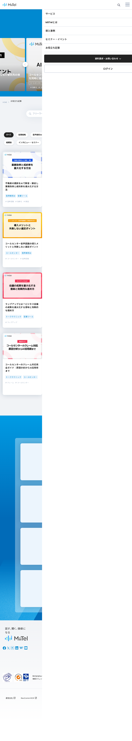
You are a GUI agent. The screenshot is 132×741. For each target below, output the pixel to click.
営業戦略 (50, 133)
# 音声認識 (9, 210)
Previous (25, 64)
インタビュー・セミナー (82, 151)
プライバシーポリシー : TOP (93, 717)
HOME (5, 101)
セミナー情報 (111, 662)
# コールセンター (23, 87)
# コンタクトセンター (112, 395)
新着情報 (78, 674)
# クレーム (9, 392)
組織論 (50, 151)
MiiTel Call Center (52, 667)
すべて (19, 133)
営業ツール (18, 151)
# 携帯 (95, 271)
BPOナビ (109, 667)
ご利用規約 (68, 717)
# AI (65, 271)
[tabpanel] (52, 64)
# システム (68, 392)
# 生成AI (96, 399)
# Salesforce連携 (100, 328)
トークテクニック (81, 142)
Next (107, 64)
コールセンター (22, 83)
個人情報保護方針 (49, 717)
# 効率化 (101, 87)
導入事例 (109, 658)
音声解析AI (82, 133)
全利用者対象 (118, 717)
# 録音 (26, 210)
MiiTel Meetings (51, 658)
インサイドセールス (18, 142)
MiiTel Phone (49, 653)
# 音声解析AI (98, 395)
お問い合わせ (80, 669)
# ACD (52, 331)
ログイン (47, 680)
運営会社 (9, 717)
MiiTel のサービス (51, 648)
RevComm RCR (27, 717)
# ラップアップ (11, 331)
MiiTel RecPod (50, 662)
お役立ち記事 (111, 653)
